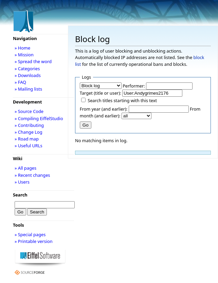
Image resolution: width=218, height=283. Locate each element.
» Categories (27, 68)
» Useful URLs (28, 146)
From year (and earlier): (103, 109)
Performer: (134, 86)
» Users (22, 182)
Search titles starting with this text (122, 100)
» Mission (24, 55)
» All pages (25, 168)
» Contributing (29, 125)
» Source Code (29, 111)
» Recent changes (32, 175)
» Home (22, 48)
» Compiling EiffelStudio (39, 118)
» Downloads (28, 75)
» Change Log (28, 132)
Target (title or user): (100, 93)
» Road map (27, 139)
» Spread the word (33, 61)
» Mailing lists (28, 89)
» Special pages (30, 234)
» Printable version (34, 241)
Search (20, 195)
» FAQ (20, 82)
